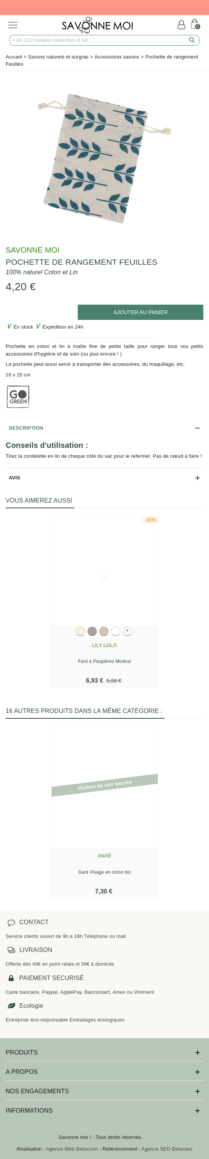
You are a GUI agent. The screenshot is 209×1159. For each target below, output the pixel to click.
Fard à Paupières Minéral (104, 661)
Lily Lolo (104, 645)
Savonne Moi (33, 250)
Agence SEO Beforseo (167, 1149)
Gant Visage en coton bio (104, 872)
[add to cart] (140, 312)
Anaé (104, 856)
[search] (192, 40)
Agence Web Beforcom (72, 1149)
